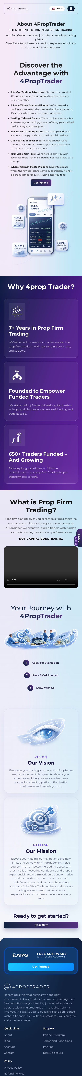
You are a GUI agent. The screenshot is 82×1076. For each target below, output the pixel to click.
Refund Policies (14, 1073)
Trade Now (41, 924)
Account (9, 1046)
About (8, 1035)
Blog (7, 1040)
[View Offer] (79, 538)
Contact (9, 1052)
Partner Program (54, 1035)
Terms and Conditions (57, 1040)
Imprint (48, 1046)
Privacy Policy (13, 1067)
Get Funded (41, 182)
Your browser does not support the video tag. (41, 567)
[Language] (57, 8)
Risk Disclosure (53, 1052)
